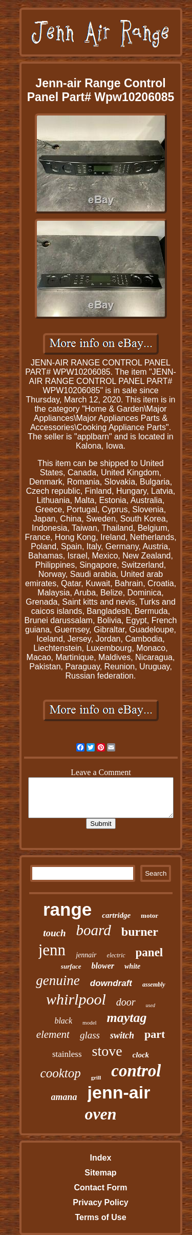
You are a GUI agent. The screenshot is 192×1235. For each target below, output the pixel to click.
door (126, 1002)
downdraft (111, 983)
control (136, 1071)
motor (149, 915)
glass (90, 1035)
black (63, 1020)
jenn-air (119, 1092)
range (67, 909)
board (93, 930)
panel (149, 952)
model (89, 1022)
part (154, 1034)
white (132, 966)
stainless (67, 1054)
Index (101, 1157)
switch (122, 1035)
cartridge (116, 915)
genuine (57, 980)
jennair (86, 955)
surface (71, 966)
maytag (127, 1017)
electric (116, 955)
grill (96, 1077)
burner (139, 931)
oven (100, 1114)
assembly (153, 984)
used (150, 1005)
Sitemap (100, 1172)
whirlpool (76, 999)
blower (103, 965)
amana (64, 1097)
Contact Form (100, 1187)
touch (54, 933)
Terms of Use (100, 1217)
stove (107, 1051)
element (53, 1034)
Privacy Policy (101, 1202)
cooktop (60, 1073)
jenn (52, 950)
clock (141, 1055)
